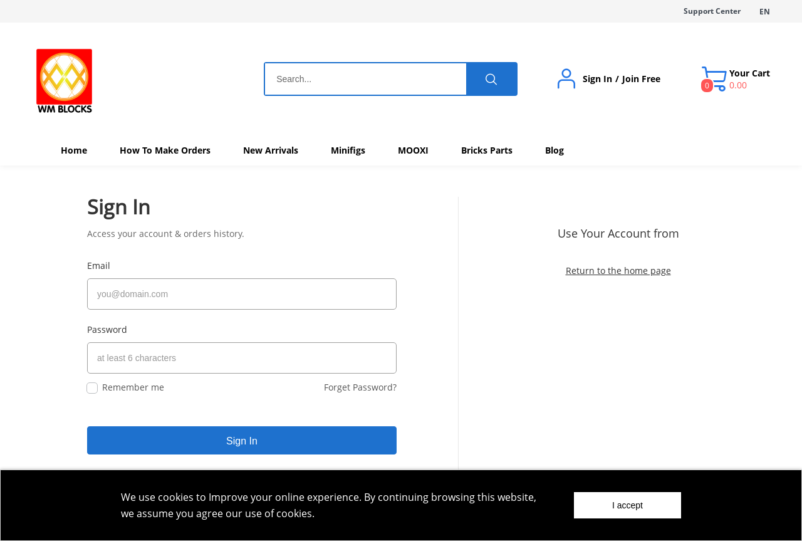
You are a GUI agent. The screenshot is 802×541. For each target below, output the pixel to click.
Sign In (597, 79)
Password (107, 327)
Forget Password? (360, 381)
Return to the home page (618, 270)
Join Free (641, 79)
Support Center (712, 11)
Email (98, 265)
